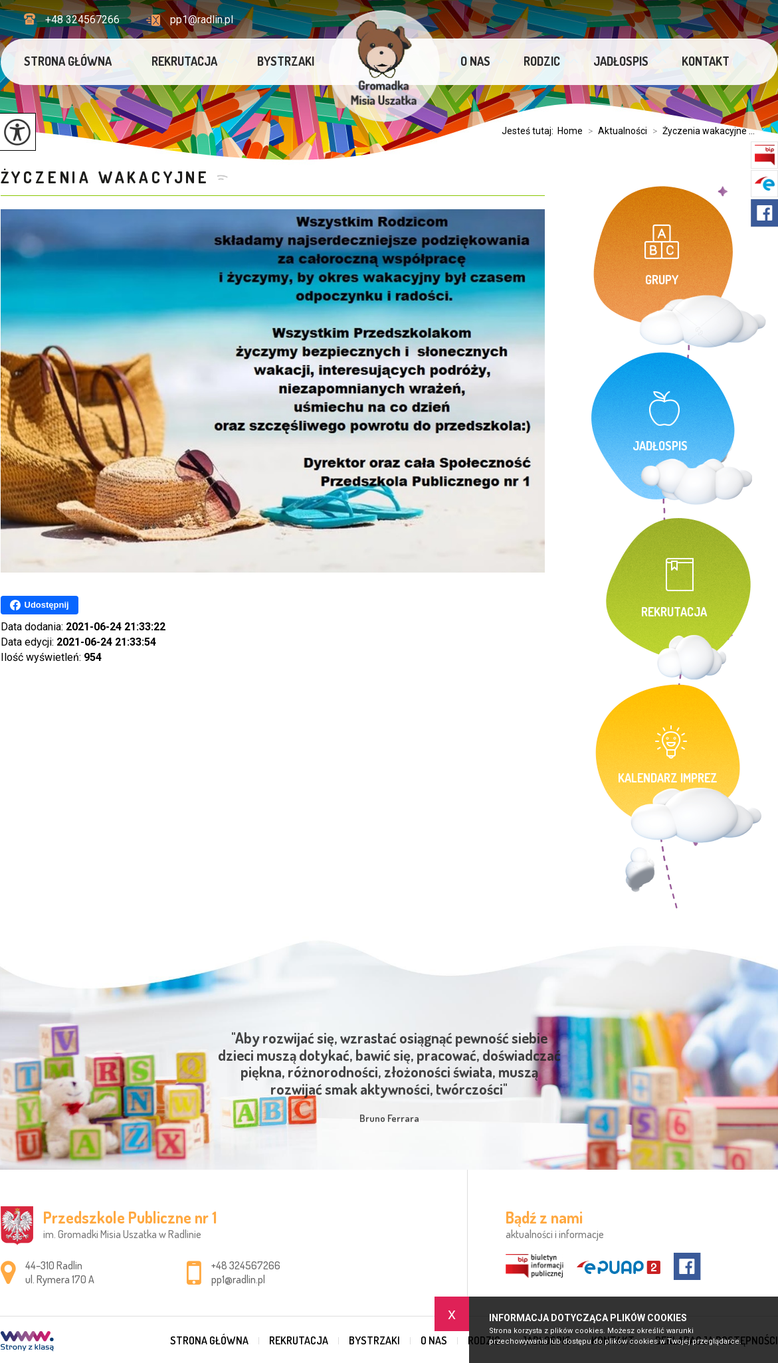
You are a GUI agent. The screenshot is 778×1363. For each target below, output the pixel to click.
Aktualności (615, 131)
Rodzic (542, 61)
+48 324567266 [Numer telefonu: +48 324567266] (245, 1265)
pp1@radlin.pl (189, 19)
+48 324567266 (72, 19)
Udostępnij (39, 605)
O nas (475, 61)
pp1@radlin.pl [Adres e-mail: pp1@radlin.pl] (238, 1279)
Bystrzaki (285, 61)
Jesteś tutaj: (529, 131)
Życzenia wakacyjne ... (701, 131)
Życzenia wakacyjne (105, 177)
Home (570, 131)
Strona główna (68, 61)
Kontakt (705, 61)
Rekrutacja (184, 61)
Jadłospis (620, 61)
